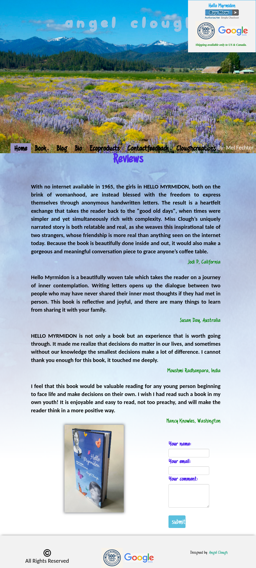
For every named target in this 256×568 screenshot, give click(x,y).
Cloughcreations (196, 148)
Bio (78, 148)
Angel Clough (218, 552)
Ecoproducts (105, 148)
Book (42, 148)
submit (179, 521)
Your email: (179, 461)
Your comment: (183, 478)
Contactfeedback (148, 148)
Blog (61, 148)
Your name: (179, 443)
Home (20, 148)
